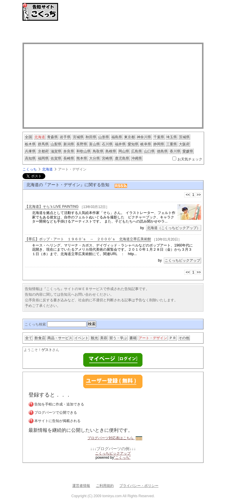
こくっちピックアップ (182, 260)
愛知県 (133, 144)
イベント (81, 338)
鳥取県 (98, 151)
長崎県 (68, 158)
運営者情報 (81, 486)
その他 (184, 338)
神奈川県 (144, 137)
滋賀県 (56, 151)
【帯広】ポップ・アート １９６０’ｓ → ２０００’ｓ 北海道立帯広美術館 (88, 239)
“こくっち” (122, 457)
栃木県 (30, 144)
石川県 (107, 144)
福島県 (116, 137)
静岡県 (158, 144)
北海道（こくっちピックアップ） (173, 228)
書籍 (133, 338)
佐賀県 (56, 158)
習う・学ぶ (118, 338)
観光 (94, 338)
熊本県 (81, 158)
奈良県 (68, 151)
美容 (103, 338)
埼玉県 (171, 137)
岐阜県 (145, 144)
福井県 (120, 144)
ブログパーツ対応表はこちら (114, 438)
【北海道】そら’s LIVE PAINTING (51, 207)
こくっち (30, 169)
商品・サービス (59, 338)
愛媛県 (187, 151)
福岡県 (43, 158)
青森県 (52, 137)
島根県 (110, 151)
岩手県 (65, 137)
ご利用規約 (105, 486)
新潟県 (68, 144)
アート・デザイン (153, 338)
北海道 (39, 137)
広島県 (136, 151)
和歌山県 (83, 151)
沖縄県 (136, 158)
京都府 (43, 151)
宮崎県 (107, 158)
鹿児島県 (122, 158)
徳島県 (162, 151)
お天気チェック (189, 159)
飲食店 (40, 338)
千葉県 (158, 137)
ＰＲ (172, 338)
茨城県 (184, 137)
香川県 (175, 151)
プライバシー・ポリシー (138, 486)
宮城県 (78, 137)
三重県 (171, 144)
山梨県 (56, 144)
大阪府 (184, 144)
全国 (28, 137)
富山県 (94, 144)
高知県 (30, 158)
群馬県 (43, 144)
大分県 (94, 158)
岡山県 (123, 151)
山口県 (149, 151)
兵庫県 (30, 151)
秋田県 (91, 137)
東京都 (129, 137)
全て (28, 338)
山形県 (103, 137)
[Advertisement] (113, 32)
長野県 (81, 144)
